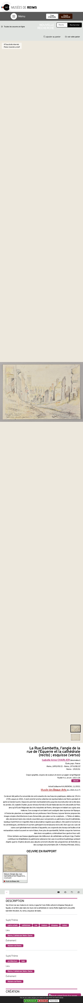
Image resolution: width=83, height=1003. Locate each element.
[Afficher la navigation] (14, 16)
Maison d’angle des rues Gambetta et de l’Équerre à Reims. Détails (14, 875)
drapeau (54, 925)
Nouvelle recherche (45, 26)
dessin (75, 781)
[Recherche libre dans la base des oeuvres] (62, 25)
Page (52, 16)
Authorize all (30, 1001)
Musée (65, 16)
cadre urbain (12, 925)
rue (35, 925)
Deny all (43, 1001)
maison (44, 925)
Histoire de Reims (14, 946)
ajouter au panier (52, 37)
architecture (12, 961)
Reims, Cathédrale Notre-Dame (20, 935)
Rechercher (75, 25)
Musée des (54, 790)
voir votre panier (72, 37)
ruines (64, 925)
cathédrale (26, 925)
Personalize (54, 1001)
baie (23, 961)
